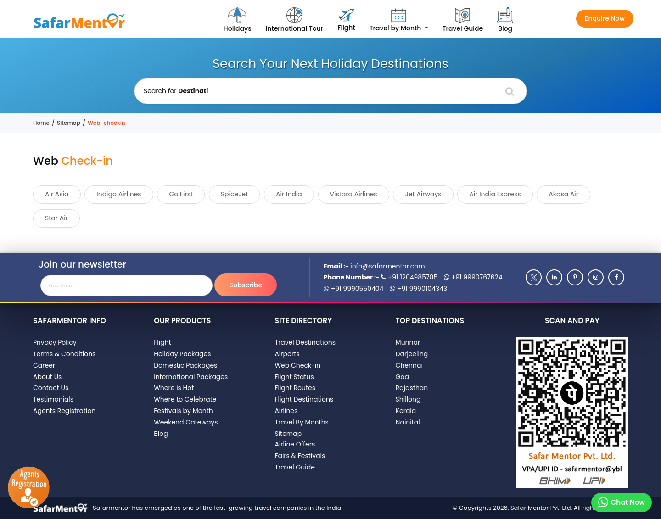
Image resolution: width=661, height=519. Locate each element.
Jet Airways (423, 194)
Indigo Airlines (118, 194)
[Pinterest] (575, 277)
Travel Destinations (305, 342)
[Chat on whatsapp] (621, 502)
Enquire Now (605, 18)
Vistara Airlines (353, 194)
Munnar (408, 342)
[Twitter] (534, 277)
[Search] (509, 91)
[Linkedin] (554, 277)
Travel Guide (294, 467)
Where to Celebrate (185, 399)
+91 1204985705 (409, 277)
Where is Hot (174, 387)
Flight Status (294, 376)
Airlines (285, 410)
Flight (162, 342)
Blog (161, 433)
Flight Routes (294, 387)
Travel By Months (301, 422)
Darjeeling (412, 353)
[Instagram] (596, 277)
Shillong (408, 399)
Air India (289, 194)
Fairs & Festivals (299, 455)
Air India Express (495, 194)
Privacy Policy (55, 342)
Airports (286, 353)
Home (41, 123)
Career (44, 365)
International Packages (191, 376)
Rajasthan (412, 387)
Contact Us (50, 387)
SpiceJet (234, 194)
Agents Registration (64, 410)
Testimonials (53, 399)
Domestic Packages (185, 365)
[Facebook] (616, 277)
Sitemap (68, 123)
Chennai (409, 365)
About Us (47, 376)
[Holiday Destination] (330, 91)
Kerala (406, 410)
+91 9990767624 (473, 277)
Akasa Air (563, 194)
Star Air (56, 218)
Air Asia (57, 194)
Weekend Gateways (186, 422)
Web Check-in (297, 365)
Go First (181, 194)
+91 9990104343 (418, 288)
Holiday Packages (182, 353)
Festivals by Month (183, 410)
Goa (402, 376)
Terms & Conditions (64, 353)
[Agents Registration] (28, 488)
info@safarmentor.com (387, 266)
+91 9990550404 (353, 288)
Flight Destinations (303, 399)
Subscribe (245, 285)
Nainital (408, 422)
